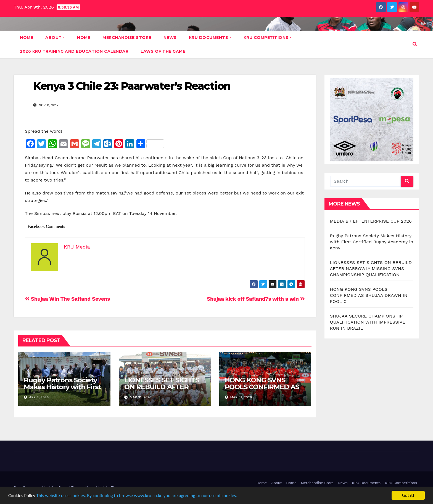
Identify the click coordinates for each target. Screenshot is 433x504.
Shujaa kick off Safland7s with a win (256, 299)
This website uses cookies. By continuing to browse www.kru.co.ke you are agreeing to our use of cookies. (136, 495)
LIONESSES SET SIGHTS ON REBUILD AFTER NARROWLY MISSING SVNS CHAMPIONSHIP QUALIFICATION (371, 268)
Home (26, 37)
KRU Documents (210, 37)
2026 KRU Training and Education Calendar (74, 51)
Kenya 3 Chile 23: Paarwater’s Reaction (131, 85)
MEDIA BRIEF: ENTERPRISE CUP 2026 (371, 221)
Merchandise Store (126, 37)
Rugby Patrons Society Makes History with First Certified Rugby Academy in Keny (62, 390)
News (170, 37)
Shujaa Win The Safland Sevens (67, 299)
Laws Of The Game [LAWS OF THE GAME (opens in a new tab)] (163, 51)
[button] (415, 44)
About (55, 37)
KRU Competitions (268, 37)
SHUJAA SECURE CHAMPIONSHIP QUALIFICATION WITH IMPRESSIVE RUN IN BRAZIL (367, 322)
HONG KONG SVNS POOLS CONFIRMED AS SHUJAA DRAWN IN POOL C (262, 390)
